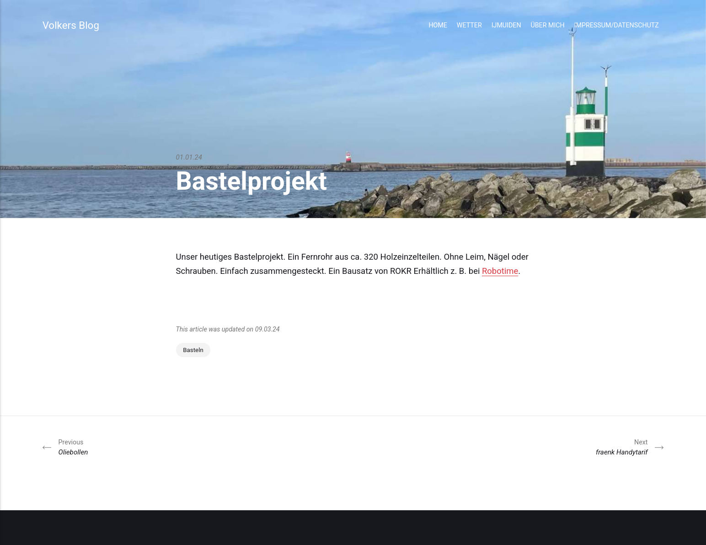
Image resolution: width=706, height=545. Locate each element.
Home (437, 25)
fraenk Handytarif (621, 447)
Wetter (469, 25)
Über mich (547, 25)
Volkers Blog (71, 25)
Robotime (500, 271)
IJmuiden (506, 25)
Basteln (193, 350)
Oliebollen (73, 447)
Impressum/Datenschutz (616, 25)
